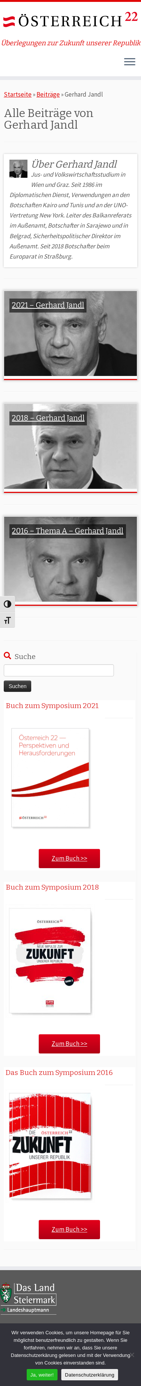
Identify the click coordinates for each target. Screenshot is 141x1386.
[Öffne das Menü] (129, 62)
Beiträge (48, 94)
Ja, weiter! (42, 1375)
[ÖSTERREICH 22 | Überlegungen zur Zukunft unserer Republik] (70, 20)
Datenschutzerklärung (89, 1375)
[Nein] (131, 1354)
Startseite (18, 94)
